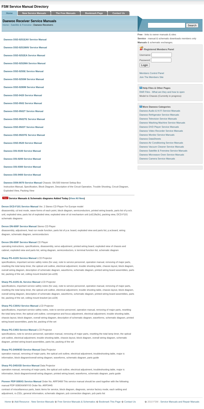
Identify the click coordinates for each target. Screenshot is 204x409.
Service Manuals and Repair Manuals (179, 401)
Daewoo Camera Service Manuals (157, 158)
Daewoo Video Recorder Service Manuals (161, 131)
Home (9, 13)
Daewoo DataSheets (150, 139)
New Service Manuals (34, 13)
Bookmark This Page (110, 401)
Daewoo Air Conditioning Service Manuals (161, 142)
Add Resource (21, 401)
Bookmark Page (94, 13)
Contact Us (118, 13)
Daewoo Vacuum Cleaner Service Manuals (162, 146)
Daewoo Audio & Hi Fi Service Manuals (160, 111)
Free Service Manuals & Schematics (76, 401)
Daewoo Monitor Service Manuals (157, 135)
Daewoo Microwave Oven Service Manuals (162, 154)
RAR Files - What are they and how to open (162, 92)
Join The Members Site (152, 77)
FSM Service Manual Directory (25, 6)
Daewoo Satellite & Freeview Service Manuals (163, 150)
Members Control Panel (152, 73)
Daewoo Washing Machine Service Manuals (162, 122)
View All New (77, 198)
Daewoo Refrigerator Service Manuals (159, 114)
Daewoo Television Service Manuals (158, 118)
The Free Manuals (66, 13)
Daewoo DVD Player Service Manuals (159, 127)
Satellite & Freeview (21, 25)
